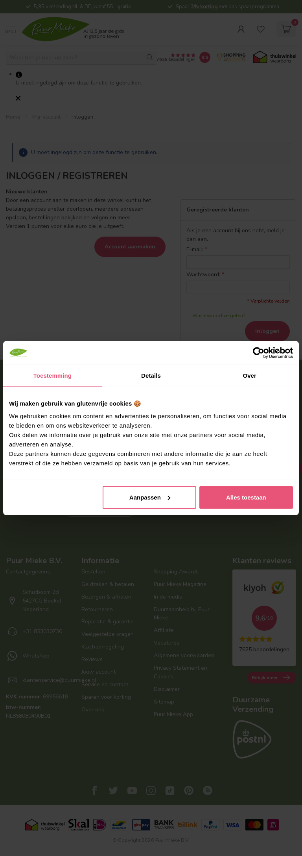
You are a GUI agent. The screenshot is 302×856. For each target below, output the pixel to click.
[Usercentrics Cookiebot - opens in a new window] (258, 353)
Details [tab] (151, 375)
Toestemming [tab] (52, 375)
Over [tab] (249, 375)
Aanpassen (149, 497)
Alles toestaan (246, 497)
